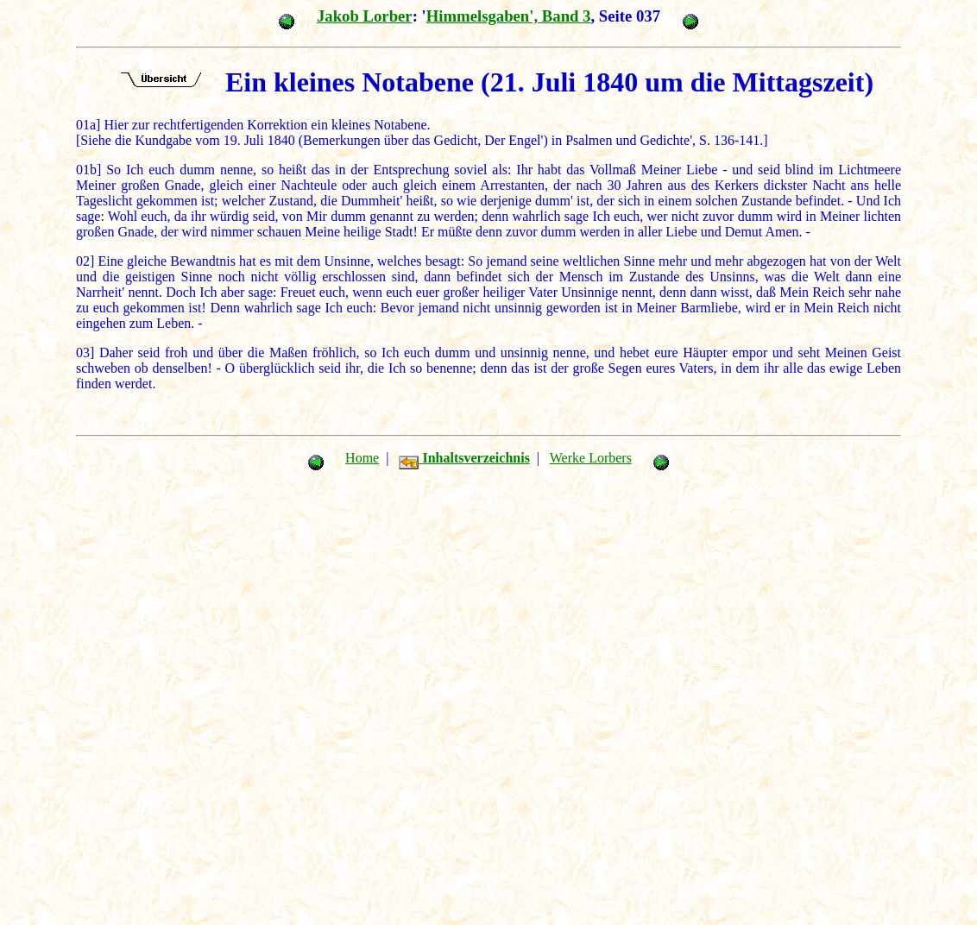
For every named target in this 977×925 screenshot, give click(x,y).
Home (362, 457)
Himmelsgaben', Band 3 (508, 16)
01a (86, 124)
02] (85, 261)
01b (86, 169)
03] (85, 352)
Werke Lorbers (591, 457)
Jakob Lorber (365, 16)
